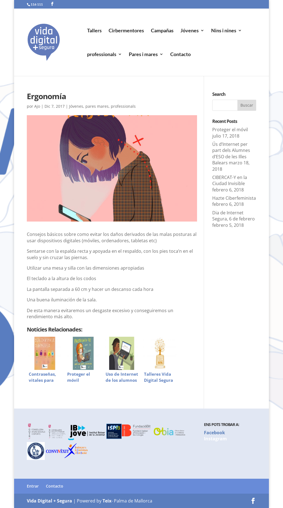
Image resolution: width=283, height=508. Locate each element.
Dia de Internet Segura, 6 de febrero (233, 216)
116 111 (37, 4)
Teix (107, 501)
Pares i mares (143, 54)
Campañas (162, 30)
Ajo (37, 106)
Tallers (94, 30)
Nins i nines (223, 30)
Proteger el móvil (230, 130)
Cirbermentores (126, 30)
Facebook (214, 433)
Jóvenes (189, 30)
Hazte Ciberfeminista (234, 198)
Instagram (215, 439)
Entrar (33, 486)
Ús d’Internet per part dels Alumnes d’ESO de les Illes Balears (231, 153)
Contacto (180, 54)
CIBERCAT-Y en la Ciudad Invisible (229, 180)
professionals (101, 54)
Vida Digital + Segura (49, 501)
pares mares (97, 106)
